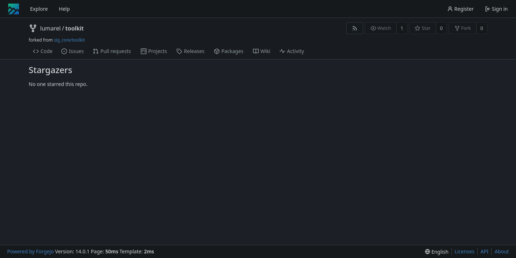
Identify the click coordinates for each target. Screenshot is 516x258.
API (484, 251)
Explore (39, 8)
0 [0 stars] (441, 28)
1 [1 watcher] (402, 28)
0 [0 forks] (481, 28)
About (501, 251)
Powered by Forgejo (30, 251)
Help (64, 8)
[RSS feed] (354, 28)
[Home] (14, 9)
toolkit (74, 28)
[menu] (436, 251)
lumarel (50, 28)
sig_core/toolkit (69, 40)
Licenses (465, 251)
